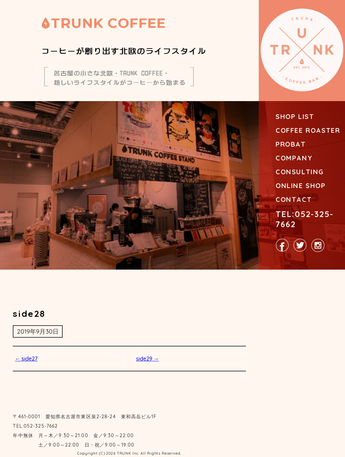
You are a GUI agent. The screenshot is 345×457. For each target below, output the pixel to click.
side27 (26, 358)
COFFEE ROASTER (308, 130)
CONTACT (294, 199)
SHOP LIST (295, 116)
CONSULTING (300, 171)
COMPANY (294, 158)
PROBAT (291, 144)
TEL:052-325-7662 (305, 219)
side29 (147, 358)
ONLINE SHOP (301, 185)
